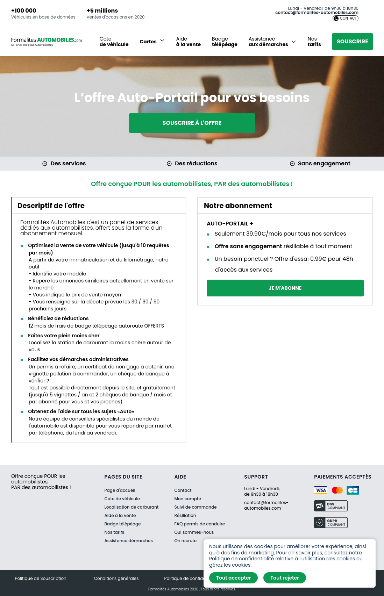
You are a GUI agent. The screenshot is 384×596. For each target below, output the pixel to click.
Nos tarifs (115, 532)
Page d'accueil (120, 490)
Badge (224, 41)
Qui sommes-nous (194, 532)
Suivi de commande (195, 507)
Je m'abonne (285, 288)
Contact (182, 490)
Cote (114, 41)
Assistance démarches (129, 541)
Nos (314, 41)
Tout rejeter (284, 577)
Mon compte (187, 499)
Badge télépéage (123, 524)
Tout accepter (233, 577)
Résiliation (185, 515)
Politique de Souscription (40, 578)
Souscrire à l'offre (192, 123)
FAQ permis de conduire (199, 524)
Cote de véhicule (122, 499)
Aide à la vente (120, 515)
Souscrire (352, 41)
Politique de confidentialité (192, 578)
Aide (188, 41)
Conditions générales (116, 578)
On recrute (185, 541)
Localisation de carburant (132, 507)
